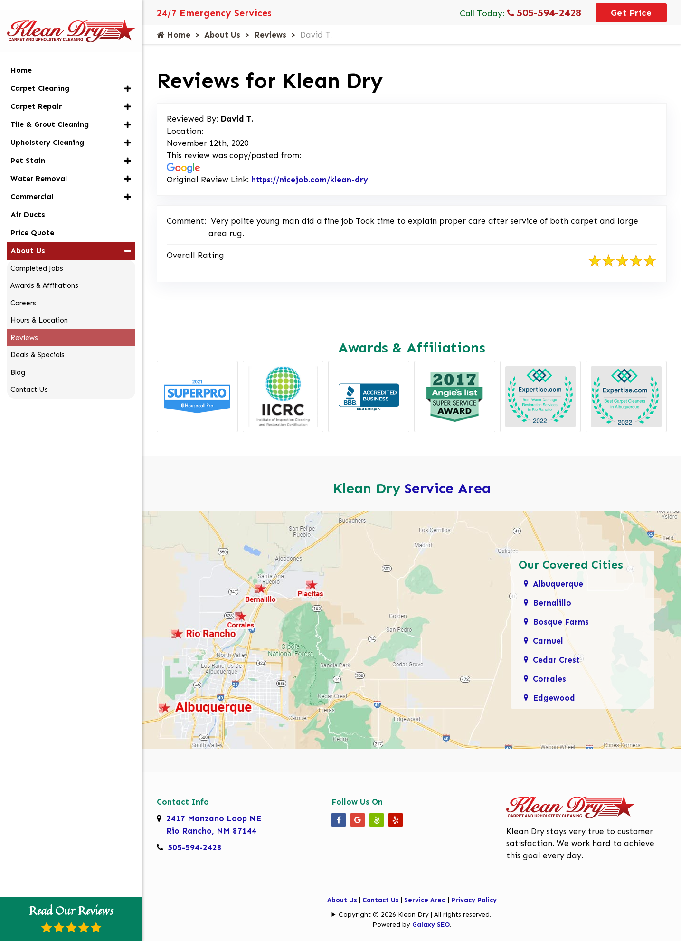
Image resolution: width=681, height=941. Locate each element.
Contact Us (380, 900)
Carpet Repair (36, 93)
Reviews (270, 34)
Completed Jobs (36, 255)
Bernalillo (552, 603)
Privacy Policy (474, 900)
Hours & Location (39, 308)
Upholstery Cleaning (47, 129)
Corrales (549, 679)
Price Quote (32, 219)
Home (173, 34)
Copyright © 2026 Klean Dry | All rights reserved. (415, 915)
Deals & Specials (37, 342)
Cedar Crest (556, 660)
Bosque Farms (561, 622)
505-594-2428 (544, 12)
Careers (23, 290)
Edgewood (554, 698)
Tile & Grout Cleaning (49, 111)
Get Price (631, 13)
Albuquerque (558, 584)
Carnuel (548, 641)
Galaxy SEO (431, 925)
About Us (222, 34)
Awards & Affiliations (44, 273)
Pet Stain (27, 147)
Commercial (31, 183)
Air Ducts (27, 201)
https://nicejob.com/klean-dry (309, 179)
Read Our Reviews (71, 917)
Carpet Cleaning (39, 75)
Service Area (448, 488)
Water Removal (38, 165)
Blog (17, 359)
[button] (127, 76)
